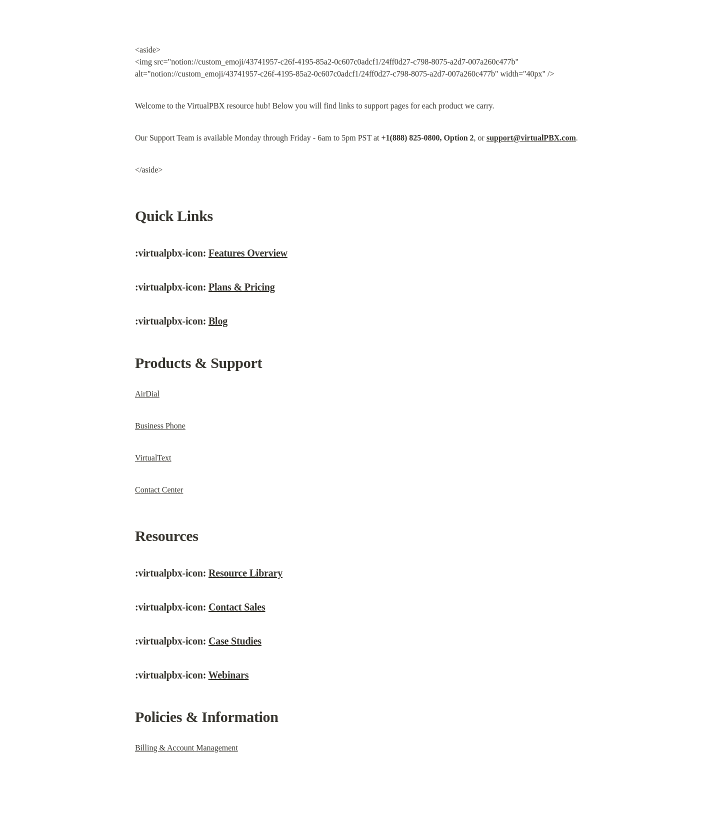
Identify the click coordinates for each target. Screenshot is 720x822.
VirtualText (153, 458)
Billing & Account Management (186, 748)
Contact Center (159, 490)
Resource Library (245, 573)
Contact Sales (237, 607)
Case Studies (235, 641)
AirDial (147, 394)
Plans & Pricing (241, 287)
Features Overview (248, 253)
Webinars (228, 675)
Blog (218, 321)
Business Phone (160, 426)
